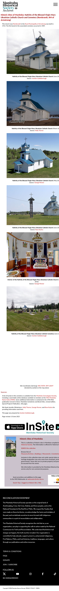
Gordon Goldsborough (39, 78)
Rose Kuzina (39, 230)
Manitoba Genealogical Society (46, 396)
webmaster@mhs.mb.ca (35, 479)
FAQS (5, 555)
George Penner (39, 183)
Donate (6, 560)
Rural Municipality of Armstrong (35, 24)
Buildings (38, 454)
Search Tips (16, 483)
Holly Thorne (39, 130)
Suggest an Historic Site (29, 483)
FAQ (39, 483)
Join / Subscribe (10, 564)
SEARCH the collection (28, 448)
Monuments (46, 454)
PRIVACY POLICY (30, 588)
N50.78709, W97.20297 (45, 386)
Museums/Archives (27, 454)
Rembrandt (43, 17)
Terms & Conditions (12, 551)
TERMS (37, 588)
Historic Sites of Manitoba (12, 15)
